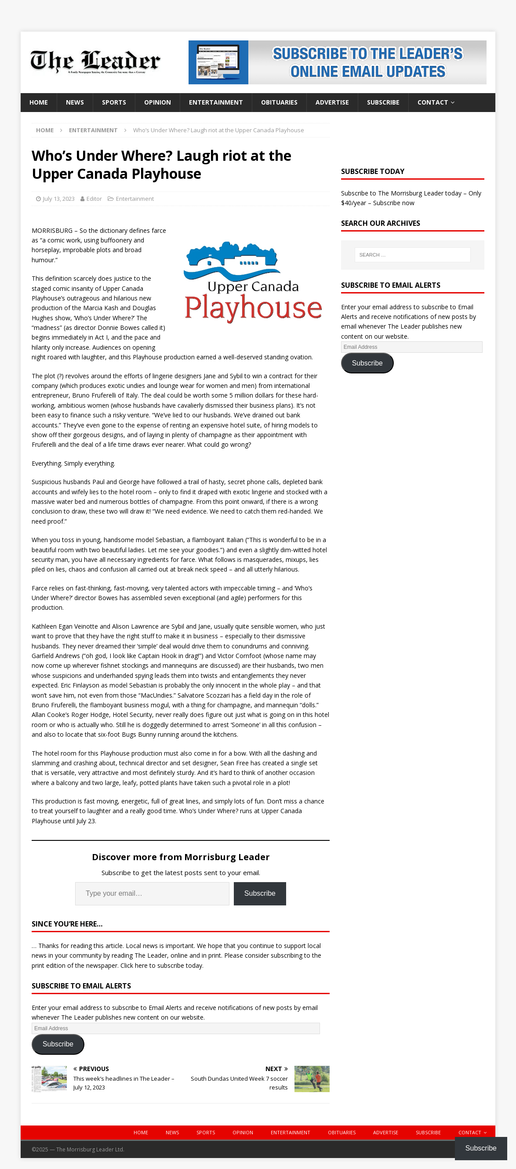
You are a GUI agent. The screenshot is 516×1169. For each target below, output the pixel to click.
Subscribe (383, 102)
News (75, 102)
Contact (433, 102)
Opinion (157, 102)
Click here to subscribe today (161, 965)
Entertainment (216, 102)
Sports (114, 102)
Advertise (332, 102)
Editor (94, 199)
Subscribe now (393, 203)
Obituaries (279, 102)
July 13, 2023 (59, 199)
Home (38, 102)
